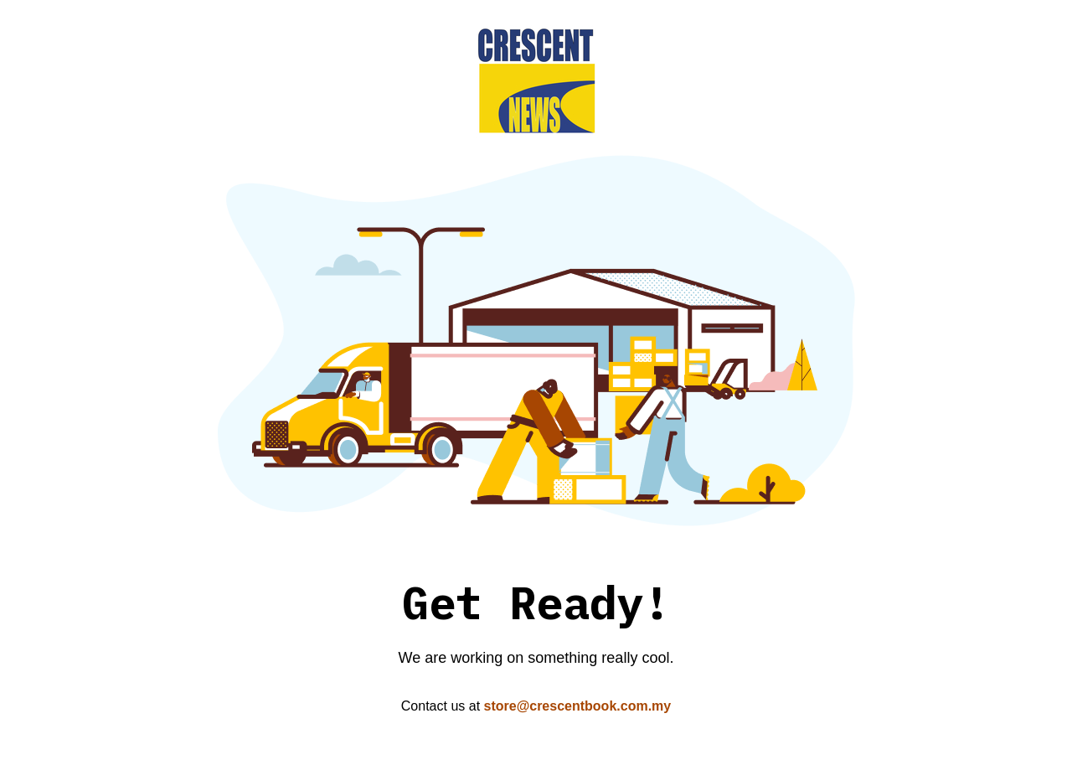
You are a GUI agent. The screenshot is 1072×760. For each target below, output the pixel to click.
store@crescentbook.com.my (578, 706)
